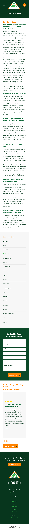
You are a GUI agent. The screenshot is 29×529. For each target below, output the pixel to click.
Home (14, 499)
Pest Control (15, 506)
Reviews (14, 509)
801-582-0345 (14, 483)
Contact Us (14, 512)
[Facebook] (14, 517)
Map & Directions (14, 493)
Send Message (14, 375)
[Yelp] (11, 517)
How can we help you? (8, 365)
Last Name (6, 344)
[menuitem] (14, 241)
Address (5, 357)
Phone (5, 348)
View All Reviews (11, 446)
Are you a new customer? (9, 361)
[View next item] (7, 441)
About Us (14, 501)
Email (5, 352)
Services (14, 504)
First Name (6, 340)
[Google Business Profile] (17, 517)
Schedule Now (14, 464)
